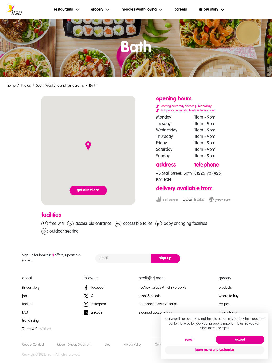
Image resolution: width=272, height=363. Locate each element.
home (11, 85)
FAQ (25, 312)
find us (26, 85)
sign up (165, 258)
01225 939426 (207, 173)
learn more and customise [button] (214, 350)
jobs (25, 296)
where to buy (228, 296)
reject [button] (189, 339)
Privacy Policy (132, 344)
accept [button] (240, 339)
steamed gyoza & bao (155, 312)
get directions (88, 190)
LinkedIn (93, 312)
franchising (30, 320)
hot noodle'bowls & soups (158, 304)
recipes (224, 304)
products (225, 287)
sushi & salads (150, 296)
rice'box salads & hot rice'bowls (162, 287)
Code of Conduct (33, 344)
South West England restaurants (60, 85)
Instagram (95, 304)
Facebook (94, 287)
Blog (107, 344)
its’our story (30, 287)
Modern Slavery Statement (74, 344)
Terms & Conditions (36, 329)
